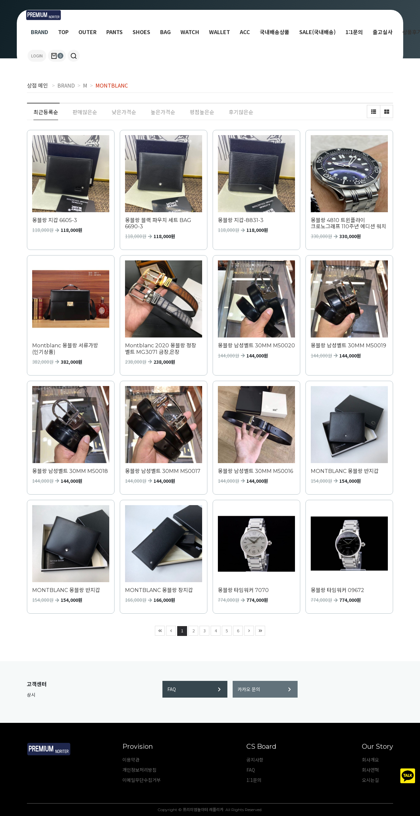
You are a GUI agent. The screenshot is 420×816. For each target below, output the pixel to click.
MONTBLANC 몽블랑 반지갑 (345, 471)
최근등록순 (45, 112)
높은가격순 (163, 112)
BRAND (39, 32)
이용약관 (130, 759)
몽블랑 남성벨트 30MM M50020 (256, 345)
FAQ (194, 689)
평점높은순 (202, 112)
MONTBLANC (111, 85)
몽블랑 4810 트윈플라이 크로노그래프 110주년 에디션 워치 (348, 223)
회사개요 (370, 759)
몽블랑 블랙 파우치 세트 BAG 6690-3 (158, 223)
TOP (63, 32)
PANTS (114, 32)
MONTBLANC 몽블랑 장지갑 (159, 590)
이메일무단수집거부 (141, 780)
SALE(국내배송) (317, 32)
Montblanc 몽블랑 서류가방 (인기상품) (65, 348)
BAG (165, 32)
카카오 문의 (264, 689)
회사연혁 (370, 769)
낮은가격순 (124, 112)
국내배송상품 (274, 32)
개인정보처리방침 (139, 769)
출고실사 (382, 32)
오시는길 (370, 780)
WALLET (219, 32)
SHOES (141, 32)
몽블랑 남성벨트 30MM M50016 (255, 471)
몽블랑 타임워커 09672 (337, 590)
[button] (74, 56)
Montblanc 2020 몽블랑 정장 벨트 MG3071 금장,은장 (160, 348)
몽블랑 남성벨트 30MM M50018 (70, 471)
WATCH (189, 32)
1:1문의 (354, 32)
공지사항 (254, 759)
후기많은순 (241, 112)
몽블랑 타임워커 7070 (243, 590)
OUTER (87, 32)
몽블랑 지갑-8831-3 (240, 220)
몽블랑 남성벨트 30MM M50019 (348, 345)
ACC (245, 32)
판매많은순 (85, 112)
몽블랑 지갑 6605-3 (54, 220)
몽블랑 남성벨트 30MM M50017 (162, 471)
